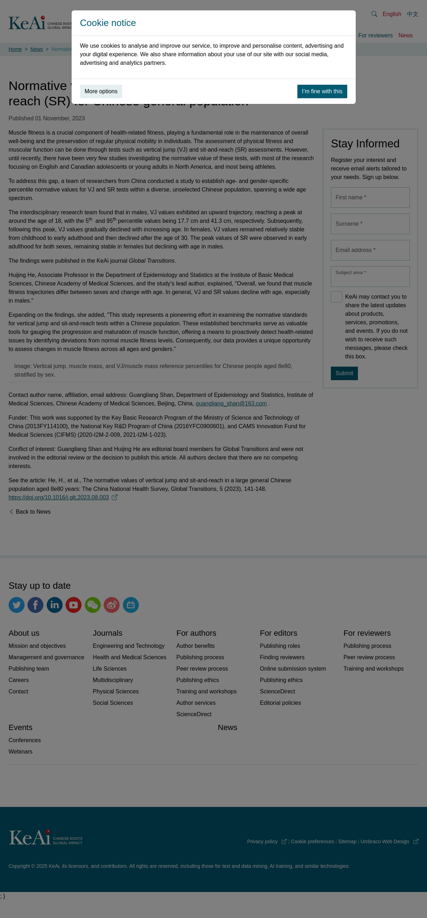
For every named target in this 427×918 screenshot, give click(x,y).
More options (101, 91)
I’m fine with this (322, 91)
